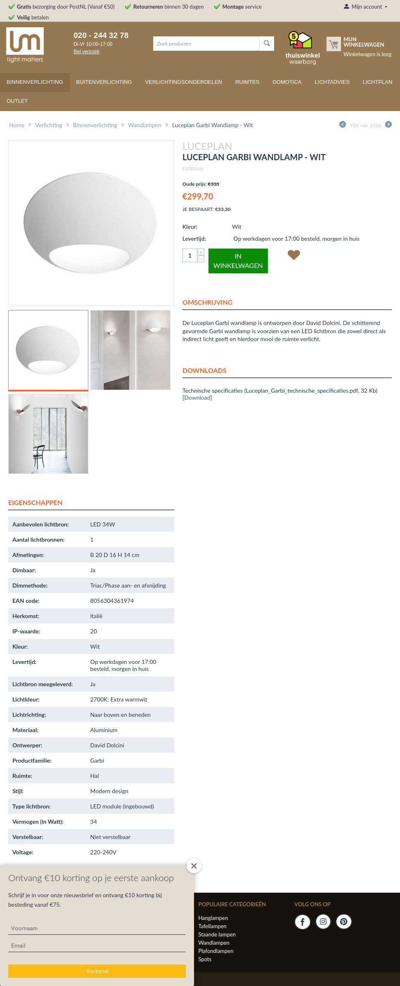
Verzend (97, 971)
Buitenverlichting (104, 82)
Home (16, 124)
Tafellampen (212, 926)
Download (197, 397)
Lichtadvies (332, 82)
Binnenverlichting (35, 82)
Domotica (286, 82)
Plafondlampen (215, 951)
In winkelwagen (238, 260)
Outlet (17, 101)
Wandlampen (144, 124)
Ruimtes (247, 82)
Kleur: (189, 226)
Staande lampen (217, 934)
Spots (204, 959)
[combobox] (206, 43)
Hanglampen (213, 918)
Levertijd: (194, 238)
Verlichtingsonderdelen (183, 82)
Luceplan (192, 168)
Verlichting (48, 124)
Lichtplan (378, 82)
